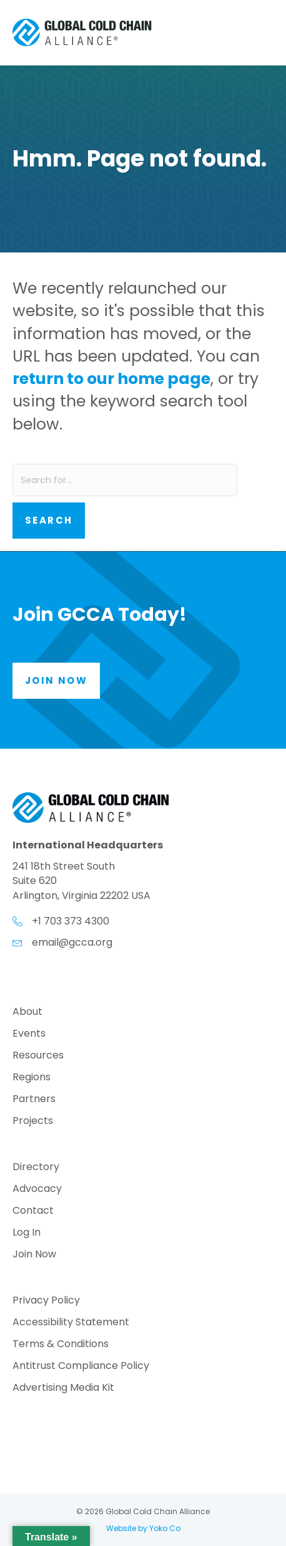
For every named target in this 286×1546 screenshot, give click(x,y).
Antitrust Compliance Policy (80, 1367)
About (27, 1013)
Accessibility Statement (70, 1323)
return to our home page (111, 379)
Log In (26, 1233)
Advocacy (37, 1190)
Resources (38, 1056)
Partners (34, 1100)
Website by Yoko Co (143, 1528)
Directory (35, 1168)
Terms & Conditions (60, 1345)
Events (29, 1034)
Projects (32, 1122)
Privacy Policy (46, 1301)
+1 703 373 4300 (70, 921)
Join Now (34, 1255)
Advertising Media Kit (63, 1389)
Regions (31, 1078)
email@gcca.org (72, 942)
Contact (33, 1211)
